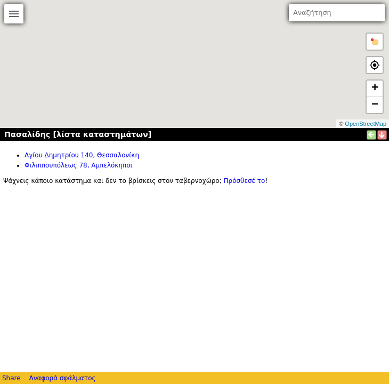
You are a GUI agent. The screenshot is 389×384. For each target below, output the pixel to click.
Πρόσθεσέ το (244, 181)
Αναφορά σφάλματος (62, 378)
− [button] (374, 105)
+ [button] (374, 89)
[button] (375, 42)
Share (11, 378)
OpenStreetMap (365, 124)
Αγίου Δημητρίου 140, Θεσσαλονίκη (82, 155)
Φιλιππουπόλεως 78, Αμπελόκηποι (79, 165)
